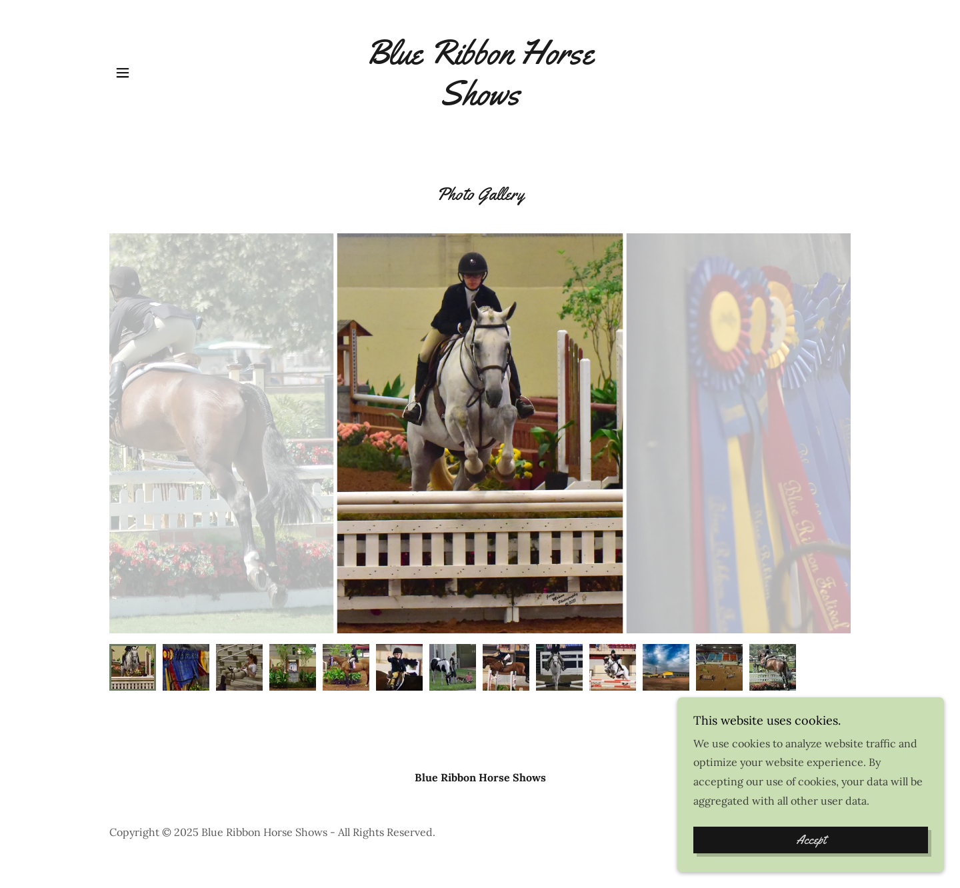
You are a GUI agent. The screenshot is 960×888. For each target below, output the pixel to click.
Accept (811, 840)
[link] (480, 100)
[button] (122, 72)
